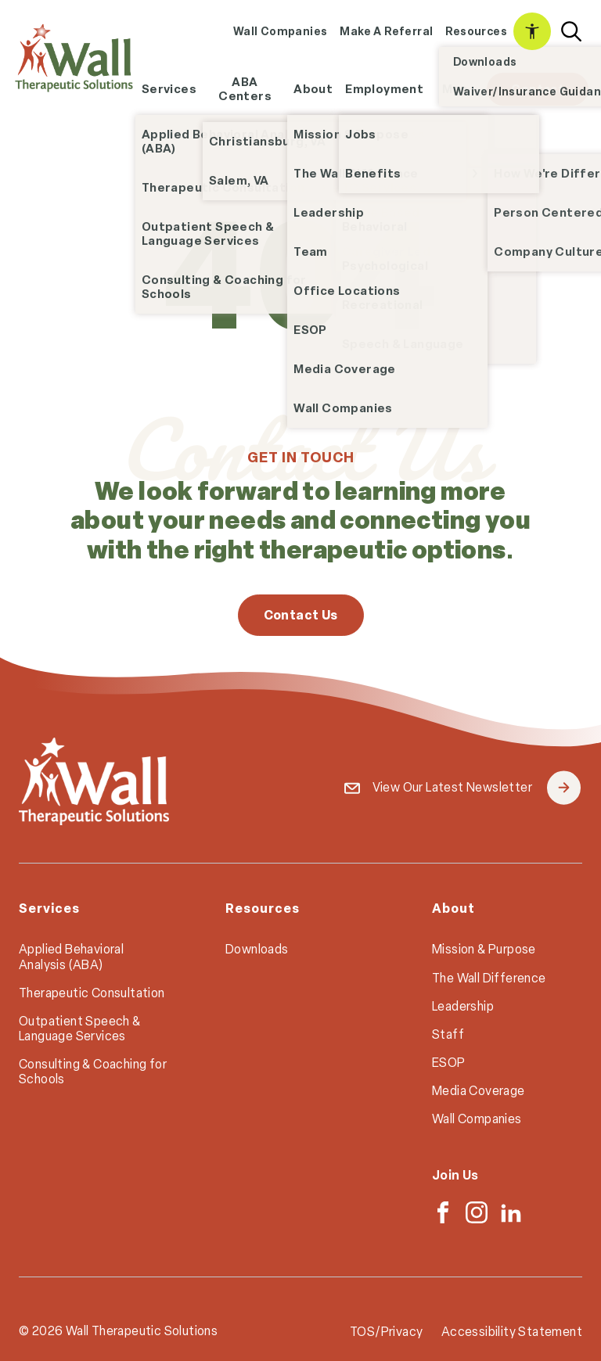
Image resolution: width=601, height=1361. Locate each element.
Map (455, 89)
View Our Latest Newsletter (475, 788)
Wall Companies (280, 30)
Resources (476, 30)
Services (169, 89)
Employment (387, 94)
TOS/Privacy (386, 1331)
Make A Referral (386, 30)
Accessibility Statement (532, 31)
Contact (537, 89)
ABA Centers (245, 89)
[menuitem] (280, 31)
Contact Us (301, 614)
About (313, 89)
